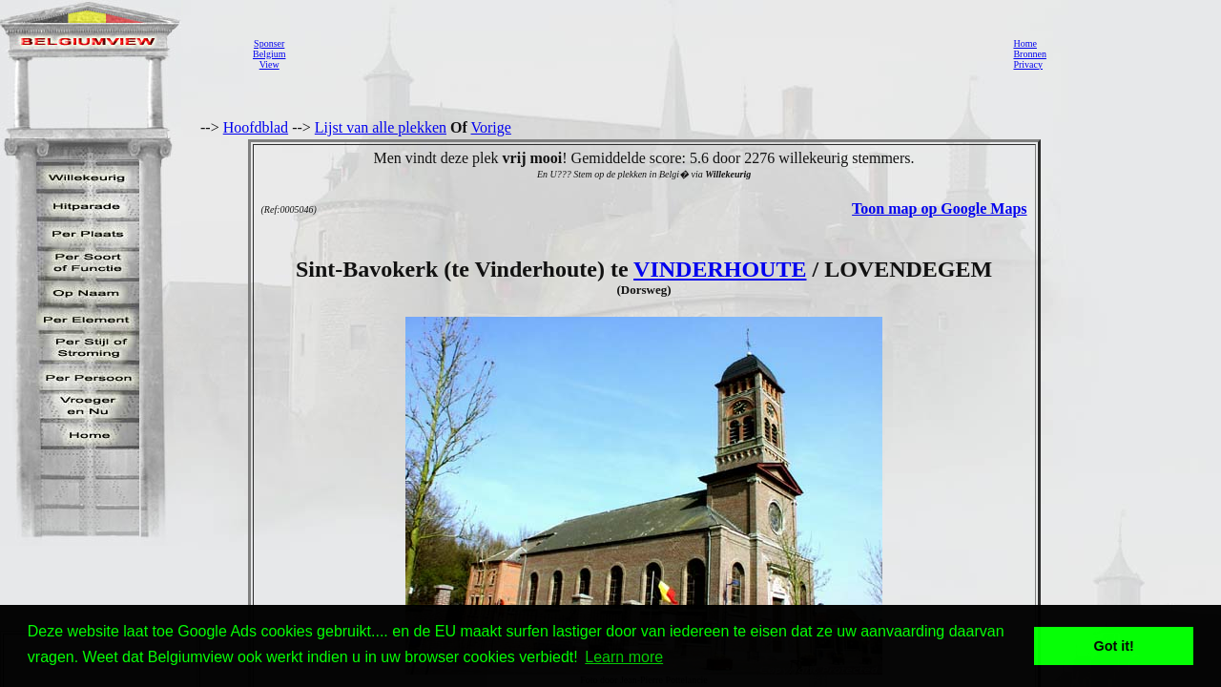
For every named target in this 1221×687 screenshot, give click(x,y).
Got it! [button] (1114, 646)
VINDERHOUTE (719, 269)
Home (1024, 43)
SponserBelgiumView (269, 54)
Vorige (491, 127)
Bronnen (1029, 54)
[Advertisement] (644, 53)
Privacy (1028, 64)
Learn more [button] (624, 657)
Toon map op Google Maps (939, 208)
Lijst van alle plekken (380, 127)
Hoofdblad (255, 127)
